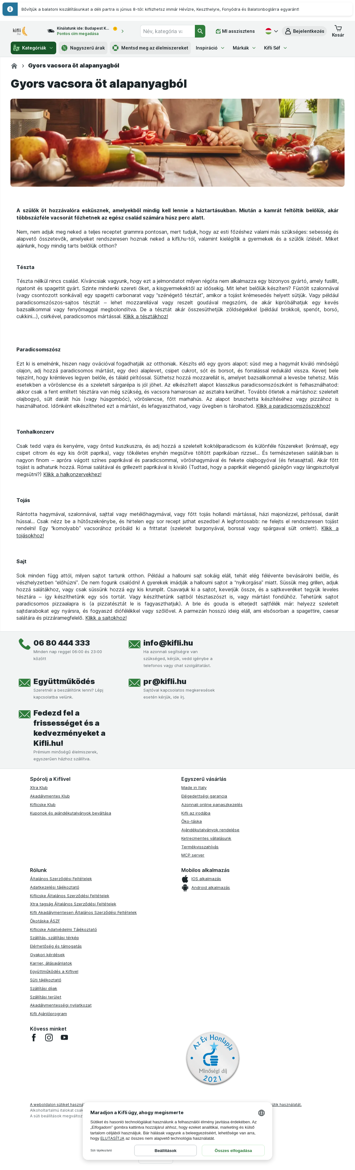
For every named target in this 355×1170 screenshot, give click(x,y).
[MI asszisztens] (235, 31)
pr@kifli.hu (164, 681)
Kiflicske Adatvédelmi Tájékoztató (63, 929)
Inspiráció (210, 47)
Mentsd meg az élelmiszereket (150, 48)
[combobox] (167, 31)
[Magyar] (271, 31)
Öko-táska (191, 821)
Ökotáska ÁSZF (45, 920)
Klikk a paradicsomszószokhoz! (293, 406)
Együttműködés (64, 681)
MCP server (192, 854)
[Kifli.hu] (14, 66)
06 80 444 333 (61, 642)
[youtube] (64, 1037)
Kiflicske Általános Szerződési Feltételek (69, 895)
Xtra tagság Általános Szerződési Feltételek (73, 903)
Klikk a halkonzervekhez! (72, 474)
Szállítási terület (45, 996)
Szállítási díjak (43, 988)
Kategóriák (33, 48)
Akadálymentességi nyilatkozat (61, 1005)
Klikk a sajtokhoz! (106, 618)
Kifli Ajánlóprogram (48, 1013)
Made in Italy (194, 787)
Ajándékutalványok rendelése (210, 829)
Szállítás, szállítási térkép (54, 937)
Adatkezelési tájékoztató (54, 887)
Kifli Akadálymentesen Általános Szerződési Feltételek (83, 912)
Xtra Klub (39, 787)
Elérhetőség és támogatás (56, 946)
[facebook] (34, 1037)
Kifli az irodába (195, 813)
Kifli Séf (276, 47)
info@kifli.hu (168, 642)
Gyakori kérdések (47, 954)
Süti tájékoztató (45, 979)
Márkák (244, 47)
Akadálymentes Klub (50, 796)
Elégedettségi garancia (204, 796)
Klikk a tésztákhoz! (145, 316)
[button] (304, 31)
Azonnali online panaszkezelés (212, 804)
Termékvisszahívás (200, 846)
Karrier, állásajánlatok (51, 963)
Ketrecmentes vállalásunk (206, 838)
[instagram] (49, 1037)
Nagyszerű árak (83, 48)
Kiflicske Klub (43, 804)
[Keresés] (200, 31)
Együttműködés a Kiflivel (54, 971)
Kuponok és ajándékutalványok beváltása (70, 813)
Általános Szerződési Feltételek (61, 878)
